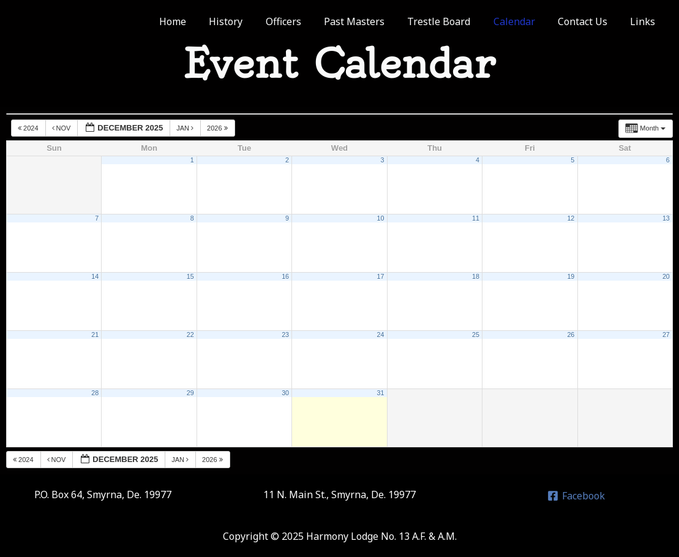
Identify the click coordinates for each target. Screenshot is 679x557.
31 (381, 392)
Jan (185, 128)
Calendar (522, 21)
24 (381, 334)
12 (570, 218)
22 (190, 334)
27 (666, 334)
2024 (29, 128)
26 (570, 334)
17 (381, 276)
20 (666, 276)
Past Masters (369, 21)
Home (197, 21)
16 (285, 276)
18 (475, 276)
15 (190, 276)
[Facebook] (576, 495)
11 (475, 218)
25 (475, 334)
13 (666, 218)
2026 (218, 128)
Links (644, 21)
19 (570, 276)
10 (381, 218)
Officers (301, 21)
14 (95, 276)
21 (95, 334)
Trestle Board (450, 21)
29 (190, 392)
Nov (62, 128)
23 (285, 334)
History (247, 21)
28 (95, 392)
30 (285, 392)
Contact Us (587, 21)
